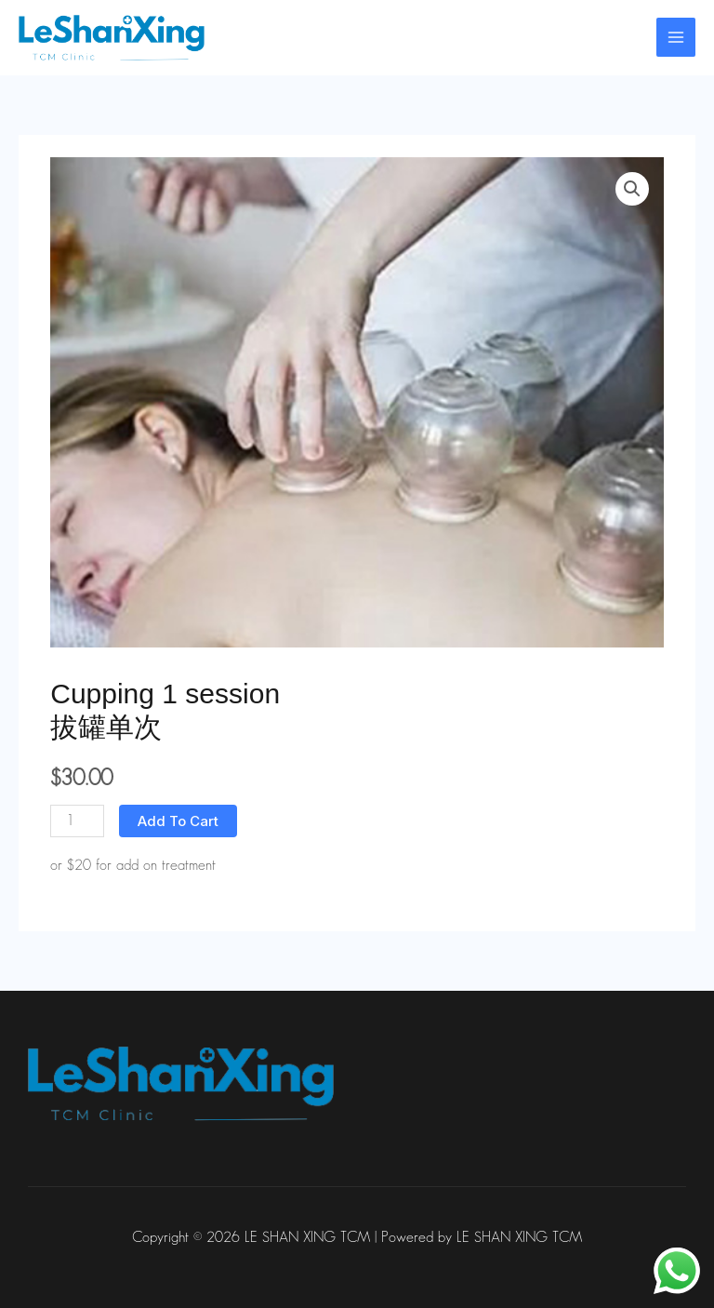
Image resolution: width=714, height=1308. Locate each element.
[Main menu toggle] (675, 37)
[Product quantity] (77, 821)
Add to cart (178, 821)
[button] (632, 189)
